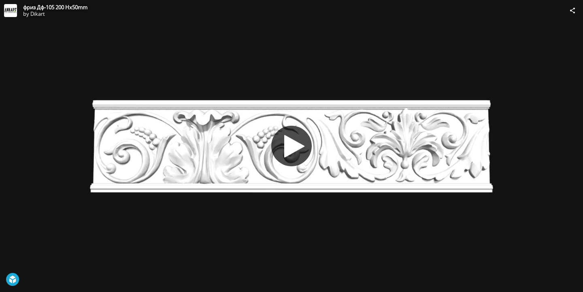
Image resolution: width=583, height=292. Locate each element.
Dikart (37, 13)
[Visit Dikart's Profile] (10, 10)
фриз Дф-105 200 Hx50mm (55, 7)
